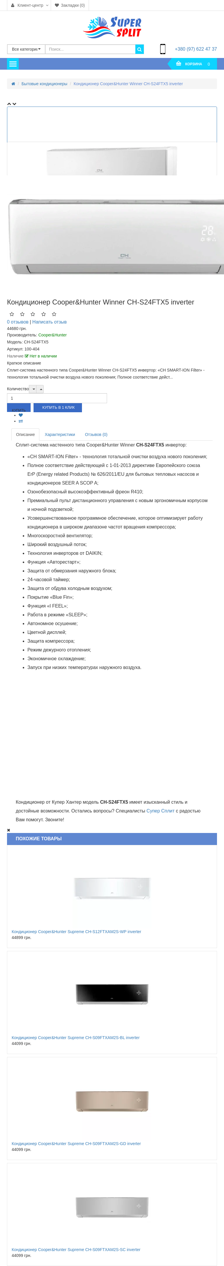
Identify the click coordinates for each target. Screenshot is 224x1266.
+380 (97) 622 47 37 (196, 49)
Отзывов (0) (96, 434)
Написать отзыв (49, 321)
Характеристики (60, 434)
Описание (25, 434)
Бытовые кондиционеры (44, 83)
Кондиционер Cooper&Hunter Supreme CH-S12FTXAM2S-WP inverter (76, 931)
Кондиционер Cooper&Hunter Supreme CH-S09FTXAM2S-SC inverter (76, 1249)
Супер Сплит (160, 810)
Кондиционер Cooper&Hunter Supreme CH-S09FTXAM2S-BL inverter (76, 1037)
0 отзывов (18, 321)
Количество (18, 388)
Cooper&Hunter (52, 335)
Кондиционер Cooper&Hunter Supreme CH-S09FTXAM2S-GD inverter (76, 1143)
